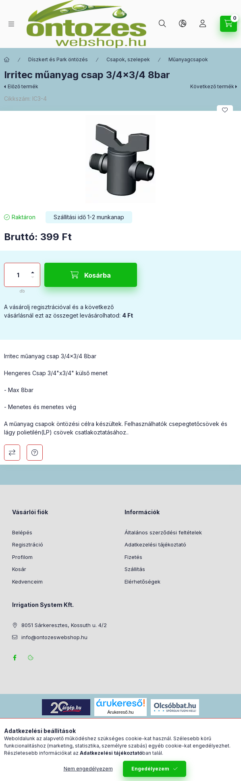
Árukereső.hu (120, 712)
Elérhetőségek (142, 581)
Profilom (22, 557)
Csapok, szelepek (128, 59)
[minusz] (32, 281)
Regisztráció (27, 544)
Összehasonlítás (12, 453)
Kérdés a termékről (35, 453)
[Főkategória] (7, 59)
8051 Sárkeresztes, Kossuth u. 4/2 (64, 625)
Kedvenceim (27, 581)
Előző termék (23, 86)
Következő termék (212, 86)
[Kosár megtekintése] (228, 24)
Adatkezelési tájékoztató (155, 544)
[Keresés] (162, 24)
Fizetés (133, 557)
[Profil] (203, 24)
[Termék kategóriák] (11, 24)
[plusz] (32, 269)
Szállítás (135, 569)
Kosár (19, 569)
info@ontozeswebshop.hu (54, 637)
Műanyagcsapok (188, 59)
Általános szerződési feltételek (163, 532)
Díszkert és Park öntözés (58, 59)
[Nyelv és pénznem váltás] (183, 24)
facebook (14, 658)
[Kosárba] (90, 275)
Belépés (22, 532)
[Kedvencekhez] (225, 110)
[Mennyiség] (18, 275)
